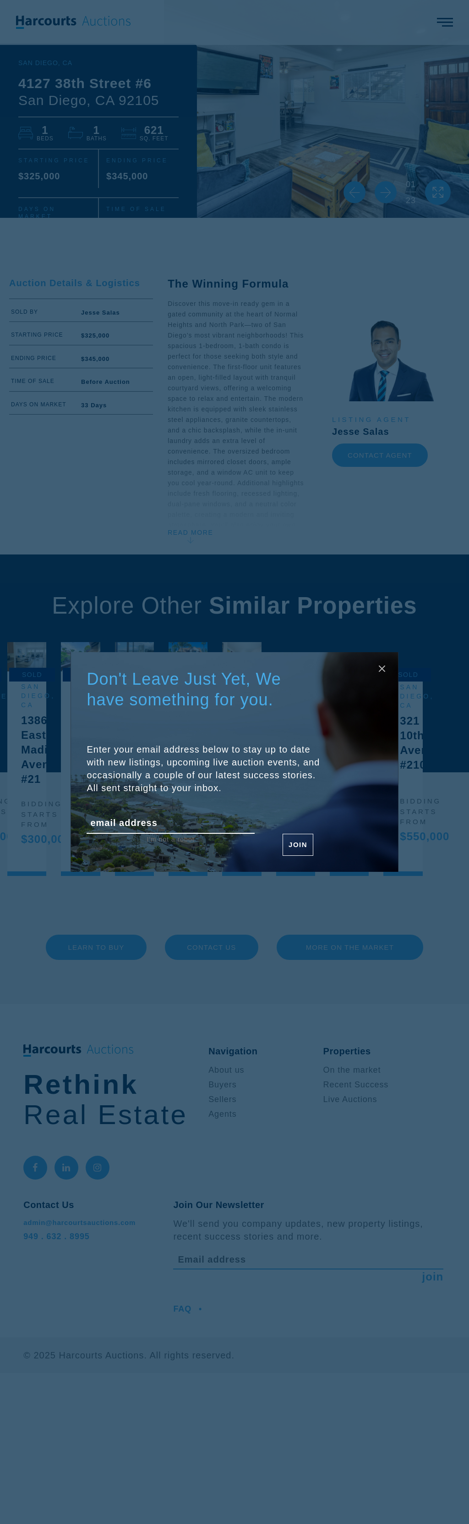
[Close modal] (378, 672)
